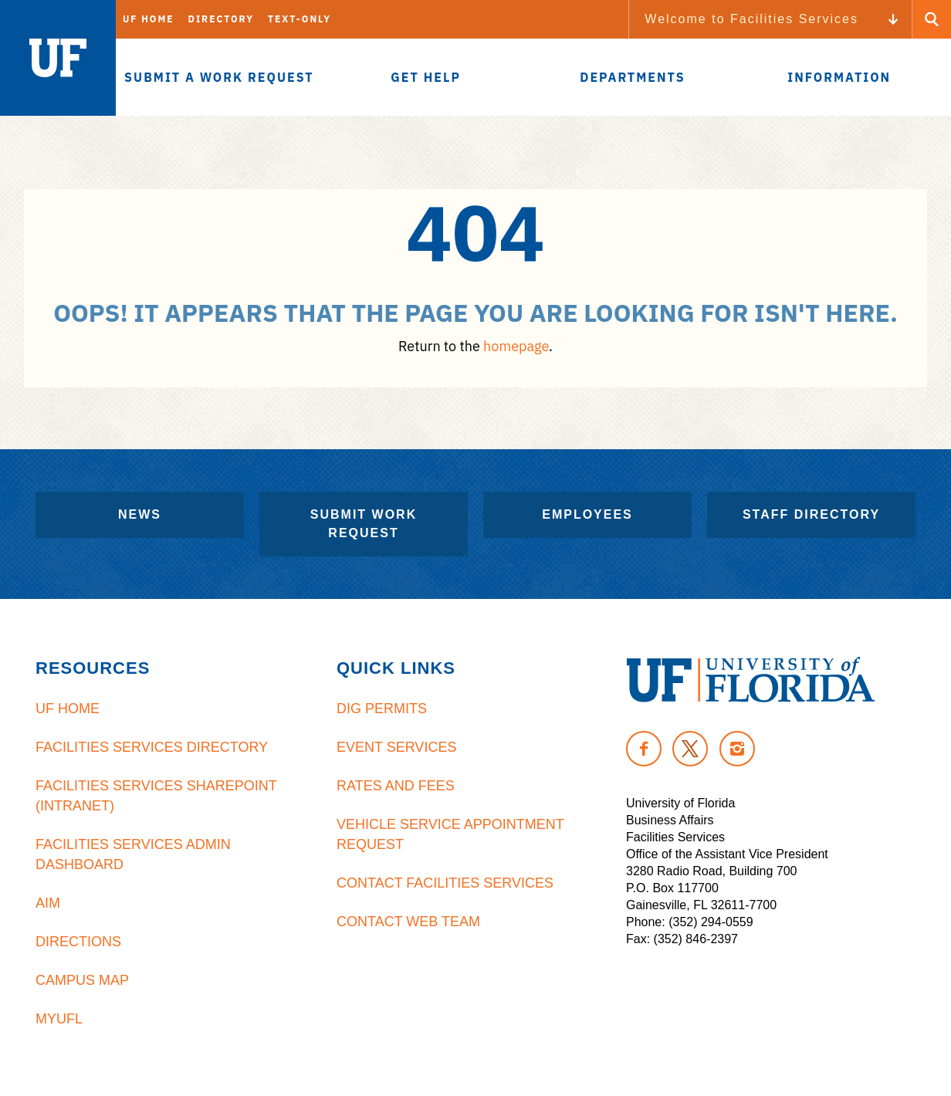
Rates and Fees (396, 785)
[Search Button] (931, 19)
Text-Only (299, 19)
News (139, 514)
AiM (48, 903)
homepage (516, 346)
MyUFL (59, 1019)
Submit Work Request (363, 524)
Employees (587, 514)
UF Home (148, 19)
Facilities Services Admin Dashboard (133, 854)
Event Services (396, 747)
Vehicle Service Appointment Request (450, 834)
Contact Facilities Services (445, 883)
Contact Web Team (408, 921)
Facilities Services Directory (152, 747)
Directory (221, 19)
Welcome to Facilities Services (751, 18)
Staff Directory (811, 514)
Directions (78, 941)
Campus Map (82, 980)
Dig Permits (382, 708)
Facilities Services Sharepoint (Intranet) (156, 796)
